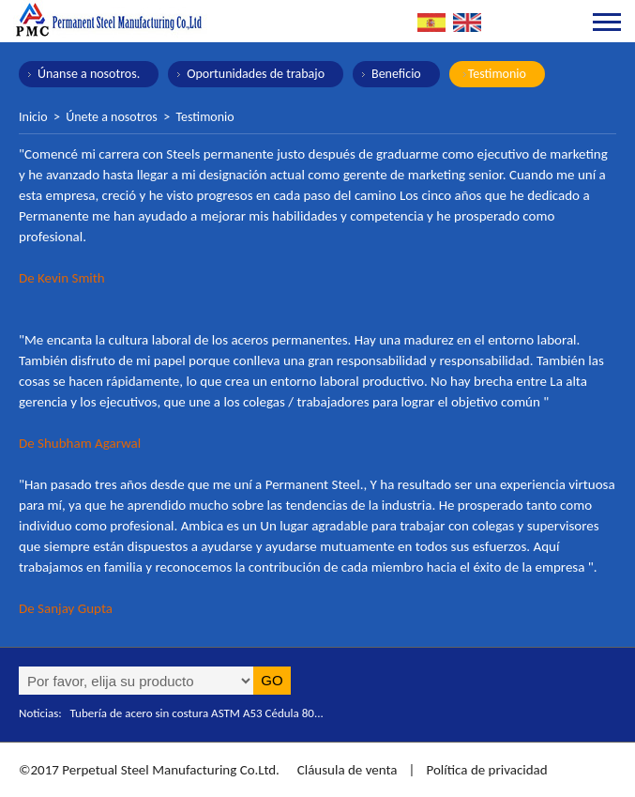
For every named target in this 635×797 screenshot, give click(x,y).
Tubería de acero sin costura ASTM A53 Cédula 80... (197, 713)
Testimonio (497, 74)
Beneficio (396, 74)
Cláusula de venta (345, 769)
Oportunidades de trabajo (256, 74)
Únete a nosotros (112, 117)
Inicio (33, 117)
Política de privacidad (486, 769)
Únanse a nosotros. (89, 74)
